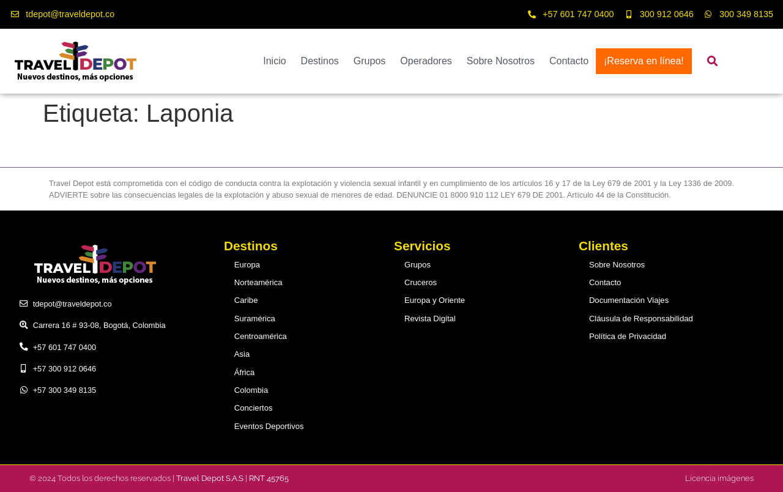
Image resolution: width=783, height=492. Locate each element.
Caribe (246, 300)
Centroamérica (260, 336)
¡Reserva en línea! (644, 61)
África (245, 371)
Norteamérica (258, 282)
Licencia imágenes (719, 477)
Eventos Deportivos (269, 425)
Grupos (369, 61)
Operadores (426, 61)
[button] (712, 61)
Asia (242, 354)
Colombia (251, 390)
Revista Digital (430, 318)
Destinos (320, 61)
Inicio (274, 61)
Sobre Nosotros (501, 61)
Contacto (568, 61)
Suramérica (255, 318)
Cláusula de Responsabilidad (640, 318)
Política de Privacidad (627, 336)
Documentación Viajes (628, 300)
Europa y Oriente (434, 300)
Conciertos (253, 407)
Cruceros (421, 282)
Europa (247, 264)
